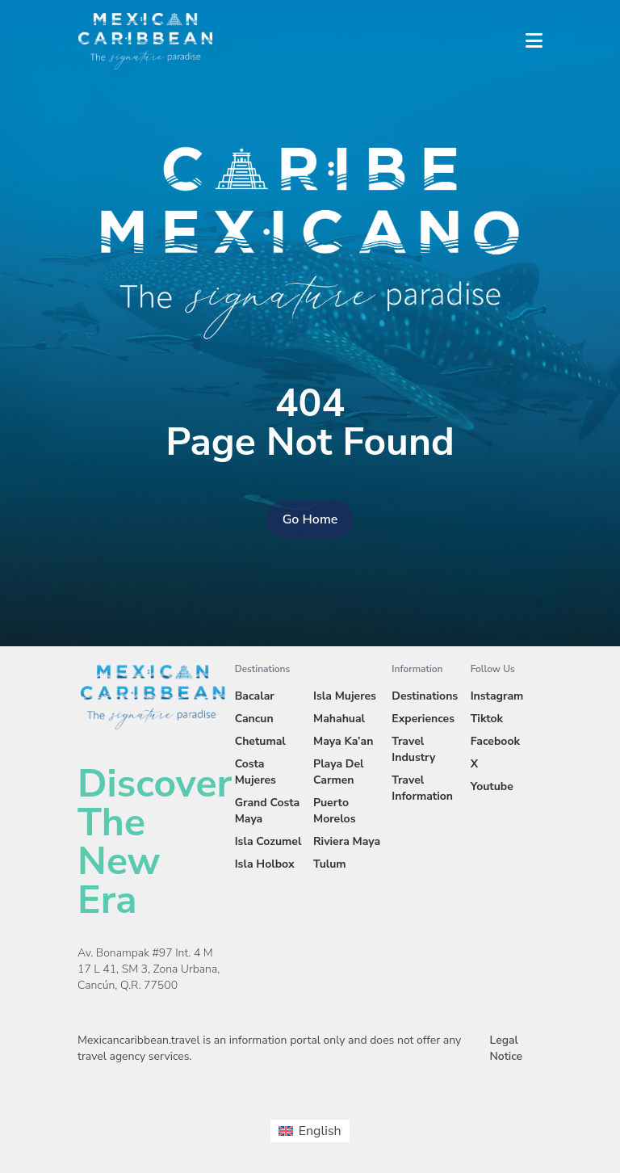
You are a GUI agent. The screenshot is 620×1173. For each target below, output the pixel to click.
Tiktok (487, 718)
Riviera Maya (346, 841)
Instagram (497, 696)
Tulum (329, 864)
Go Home (310, 519)
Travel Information (422, 788)
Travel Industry (413, 749)
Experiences (423, 718)
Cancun (254, 718)
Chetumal (260, 741)
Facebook (495, 741)
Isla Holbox (265, 864)
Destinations (425, 696)
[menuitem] (309, 1131)
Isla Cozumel (268, 841)
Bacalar (254, 696)
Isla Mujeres (344, 696)
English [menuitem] (320, 1131)
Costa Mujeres (255, 772)
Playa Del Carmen (338, 772)
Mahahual (339, 718)
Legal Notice (505, 1048)
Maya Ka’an (343, 741)
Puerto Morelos (334, 810)
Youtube (492, 786)
